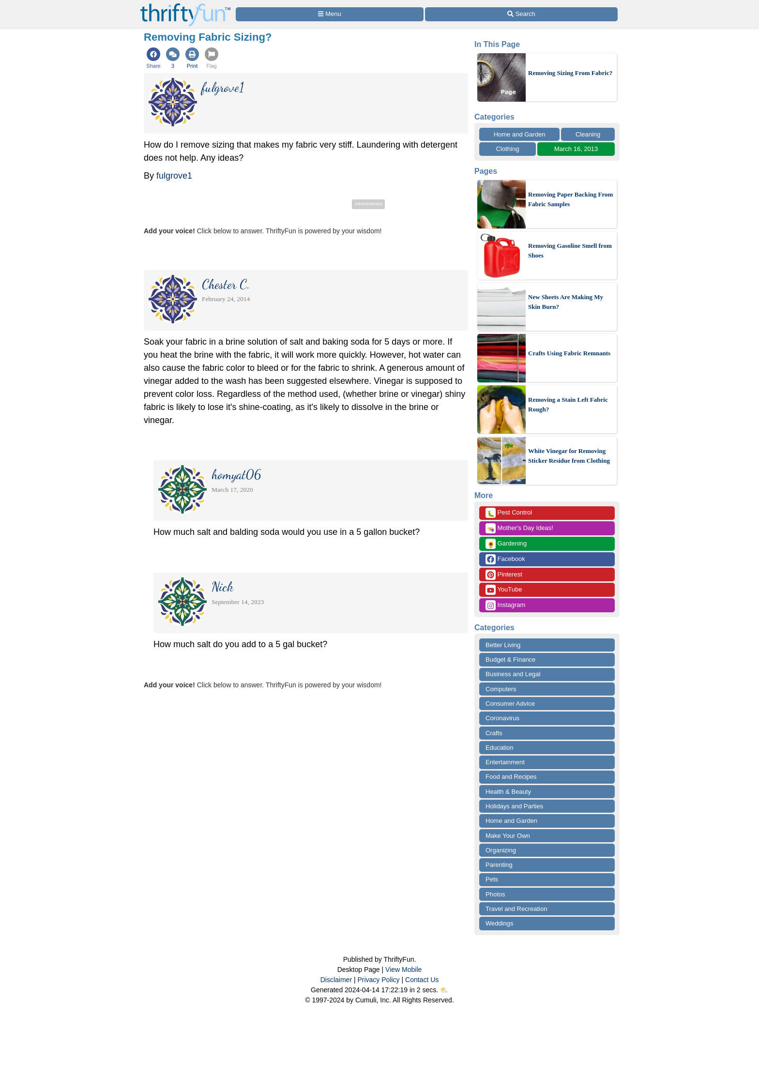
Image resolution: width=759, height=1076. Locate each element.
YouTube (504, 590)
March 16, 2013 (576, 148)
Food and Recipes (511, 776)
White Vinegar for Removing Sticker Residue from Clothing (569, 455)
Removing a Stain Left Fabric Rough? (568, 404)
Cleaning (588, 134)
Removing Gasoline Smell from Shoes (570, 250)
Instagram (505, 605)
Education (500, 747)
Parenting (499, 864)
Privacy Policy (378, 980)
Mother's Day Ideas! (519, 528)
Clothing (507, 148)
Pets (492, 879)
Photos (495, 894)
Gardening (506, 544)
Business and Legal (513, 674)
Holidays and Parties (514, 806)
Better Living (503, 645)
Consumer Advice (510, 703)
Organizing (501, 850)
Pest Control (509, 513)
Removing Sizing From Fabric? (570, 72)
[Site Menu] (330, 14)
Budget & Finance (510, 659)
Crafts (494, 733)
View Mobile (403, 969)
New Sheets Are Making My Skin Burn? (565, 301)
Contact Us (422, 980)
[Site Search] (521, 14)
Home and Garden (520, 134)
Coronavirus (502, 718)
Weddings (500, 923)
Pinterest (504, 575)
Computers (501, 689)
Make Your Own (508, 835)
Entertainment (505, 762)
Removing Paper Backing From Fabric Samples (570, 199)
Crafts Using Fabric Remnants (569, 353)
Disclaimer (336, 980)
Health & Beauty (508, 791)
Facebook (505, 559)
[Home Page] (185, 5)
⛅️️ (444, 990)
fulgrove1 (174, 176)
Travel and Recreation (516, 908)
